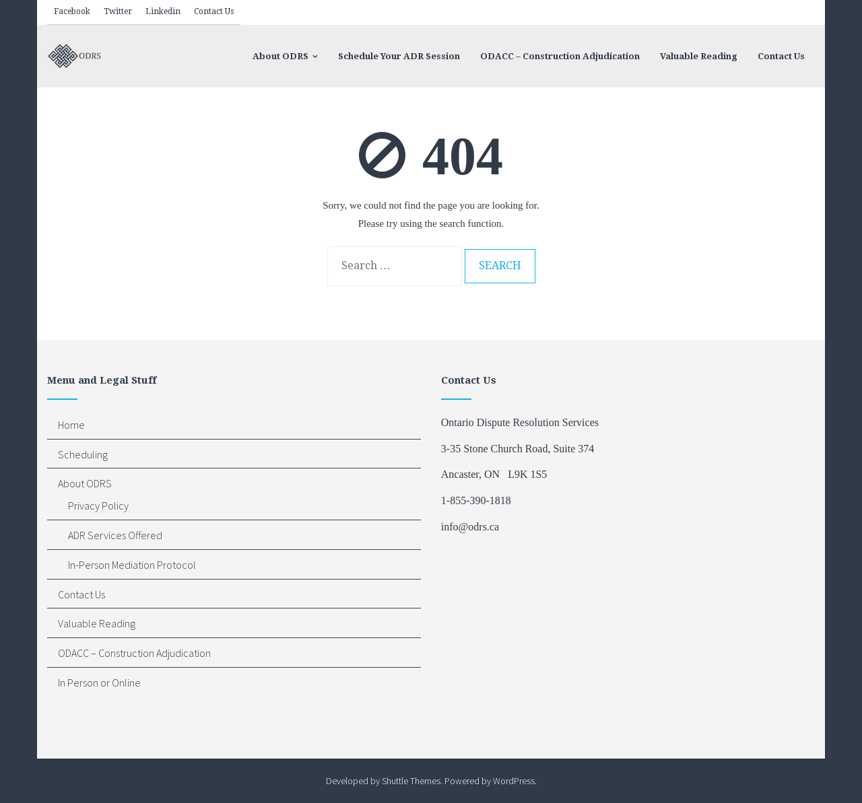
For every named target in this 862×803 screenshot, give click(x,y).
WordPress (514, 781)
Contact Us (214, 11)
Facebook (72, 11)
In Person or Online (99, 682)
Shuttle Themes (411, 781)
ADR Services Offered (115, 535)
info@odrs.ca (470, 526)
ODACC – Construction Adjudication (134, 653)
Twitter (118, 11)
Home (71, 424)
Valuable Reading (96, 623)
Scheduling (83, 454)
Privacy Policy (98, 505)
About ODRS (85, 483)
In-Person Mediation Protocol (132, 564)
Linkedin (162, 11)
